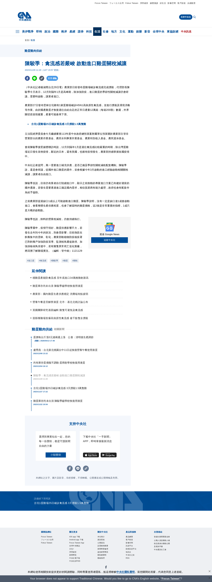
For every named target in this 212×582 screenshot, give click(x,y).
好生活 (163, 3)
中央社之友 (131, 558)
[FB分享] (27, 78)
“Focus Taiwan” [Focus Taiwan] (170, 578)
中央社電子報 (75, 568)
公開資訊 (102, 544)
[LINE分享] (34, 78)
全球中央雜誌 (75, 554)
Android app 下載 (76, 542)
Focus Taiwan (101, 3)
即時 (39, 31)
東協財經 (172, 31)
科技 (89, 31)
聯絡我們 (102, 561)
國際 (56, 31)
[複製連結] (41, 78)
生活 (97, 31)
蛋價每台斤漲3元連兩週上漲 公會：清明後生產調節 (63, 337)
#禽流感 (42, 260)
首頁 (27, 40)
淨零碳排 (144, 3)
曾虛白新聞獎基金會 (161, 539)
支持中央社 (186, 17)
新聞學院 (73, 565)
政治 (47, 31)
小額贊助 (56, 454)
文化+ (72, 558)
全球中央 (158, 31)
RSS (128, 561)
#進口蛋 (30, 260)
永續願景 (191, 3)
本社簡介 (102, 537)
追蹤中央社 (109, 240)
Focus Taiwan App (76, 549)
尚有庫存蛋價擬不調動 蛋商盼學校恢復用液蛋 (59, 362)
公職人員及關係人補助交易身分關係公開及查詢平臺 (161, 549)
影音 (147, 31)
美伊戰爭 (28, 31)
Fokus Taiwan (131, 3)
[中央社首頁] (24, 16)
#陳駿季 (54, 260)
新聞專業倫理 (104, 551)
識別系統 (102, 540)
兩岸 (64, 31)
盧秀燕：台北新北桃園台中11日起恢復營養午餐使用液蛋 (65, 350)
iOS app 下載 (75, 537)
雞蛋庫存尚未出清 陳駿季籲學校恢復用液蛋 (58, 401)
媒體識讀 (154, 3)
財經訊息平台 (132, 551)
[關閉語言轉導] (210, 578)
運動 (131, 31)
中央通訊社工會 (161, 558)
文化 (122, 31)
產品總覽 (130, 537)
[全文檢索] (194, 17)
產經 (72, 31)
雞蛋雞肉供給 (42, 329)
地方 (114, 31)
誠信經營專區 (104, 554)
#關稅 (75, 260)
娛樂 (139, 31)
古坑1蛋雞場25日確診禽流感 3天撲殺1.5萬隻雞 (60, 388)
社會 (106, 31)
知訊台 (129, 554)
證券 (81, 31)
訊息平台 (130, 547)
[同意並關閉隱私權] (210, 571)
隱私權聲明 (103, 558)
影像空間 (172, 3)
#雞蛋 (65, 260)
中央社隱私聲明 (125, 572)
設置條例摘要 (104, 547)
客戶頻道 (181, 3)
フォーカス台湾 (116, 3)
